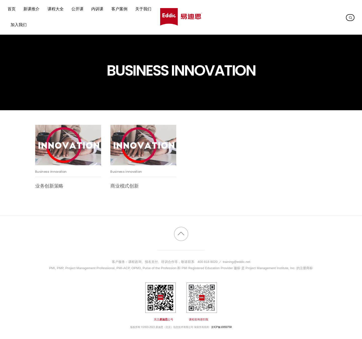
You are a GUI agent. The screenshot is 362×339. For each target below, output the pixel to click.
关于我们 (143, 9)
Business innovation (51, 172)
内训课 (97, 9)
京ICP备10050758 (221, 327)
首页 (12, 9)
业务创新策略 (49, 186)
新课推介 (31, 9)
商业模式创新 (124, 186)
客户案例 (119, 9)
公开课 (77, 9)
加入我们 (19, 25)
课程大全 (56, 9)
